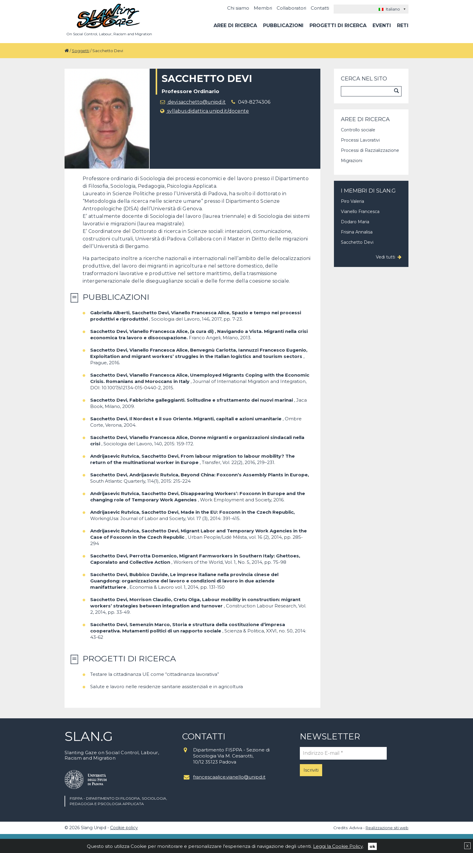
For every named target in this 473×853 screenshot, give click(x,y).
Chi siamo (238, 8)
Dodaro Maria (355, 221)
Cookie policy (124, 827)
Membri (263, 8)
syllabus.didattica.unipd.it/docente (204, 111)
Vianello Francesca (360, 211)
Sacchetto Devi (357, 242)
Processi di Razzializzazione (370, 150)
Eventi (382, 25)
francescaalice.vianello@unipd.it (229, 777)
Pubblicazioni (283, 25)
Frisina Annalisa (357, 232)
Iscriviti (311, 770)
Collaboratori (291, 8)
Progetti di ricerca (338, 25)
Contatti (320, 8)
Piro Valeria (352, 201)
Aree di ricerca (235, 25)
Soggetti (80, 50)
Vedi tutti (385, 257)
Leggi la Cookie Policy (338, 846)
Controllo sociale (358, 130)
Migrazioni (351, 160)
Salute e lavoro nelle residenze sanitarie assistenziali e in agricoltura (166, 686)
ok (372, 846)
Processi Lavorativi (360, 140)
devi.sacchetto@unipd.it (193, 102)
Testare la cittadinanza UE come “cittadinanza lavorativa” (154, 674)
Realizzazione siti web (387, 827)
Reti (402, 25)
